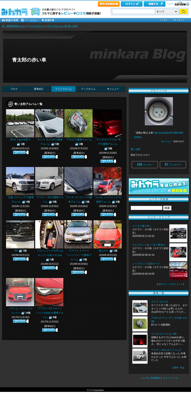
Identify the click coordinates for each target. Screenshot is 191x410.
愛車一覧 (178, 367)
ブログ (14, 89)
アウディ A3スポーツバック (166, 350)
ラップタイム (88, 89)
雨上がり (103, 250)
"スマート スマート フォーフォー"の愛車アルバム (79, 255)
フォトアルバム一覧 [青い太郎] (62, 26)
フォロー (145, 164)
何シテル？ (167, 141)
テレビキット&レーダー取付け (148, 244)
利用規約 (155, 378)
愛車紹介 (39, 89)
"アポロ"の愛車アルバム (79, 139)
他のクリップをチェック (170, 284)
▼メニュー (113, 89)
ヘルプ (170, 4)
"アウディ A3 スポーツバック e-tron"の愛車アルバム (49, 313)
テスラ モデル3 (159, 301)
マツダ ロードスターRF (164, 334)
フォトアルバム (36, 26)
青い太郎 (135, 149)
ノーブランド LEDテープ (145, 263)
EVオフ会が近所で (20, 139)
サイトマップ (170, 378)
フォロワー (173, 164)
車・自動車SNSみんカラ (14, 26)
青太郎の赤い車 (29, 60)
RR (16, 250)
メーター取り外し (142, 226)
